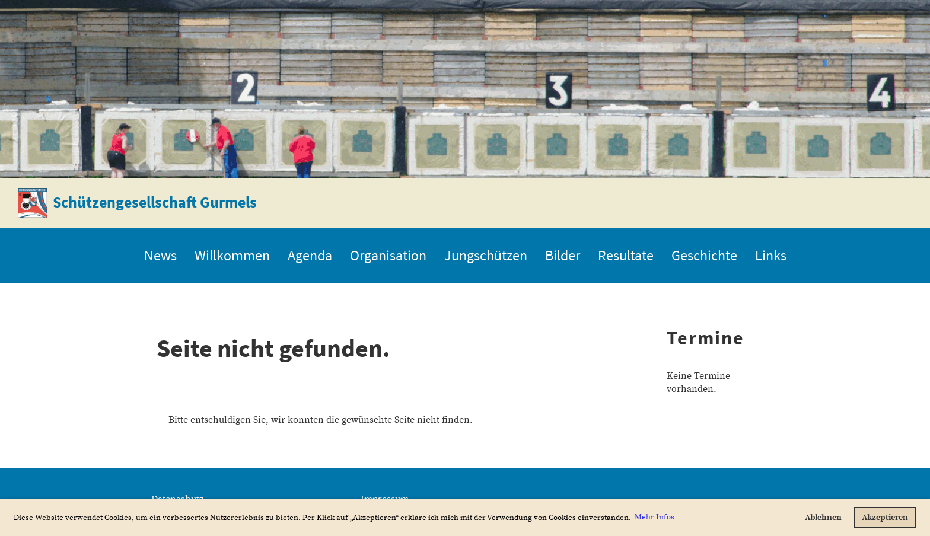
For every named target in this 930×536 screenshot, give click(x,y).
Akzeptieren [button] (885, 517)
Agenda (310, 255)
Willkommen (232, 255)
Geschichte (704, 255)
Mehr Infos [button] (654, 517)
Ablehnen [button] (823, 517)
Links (770, 255)
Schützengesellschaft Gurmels (155, 202)
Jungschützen (485, 255)
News (160, 255)
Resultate (626, 255)
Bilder (562, 255)
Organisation (388, 255)
